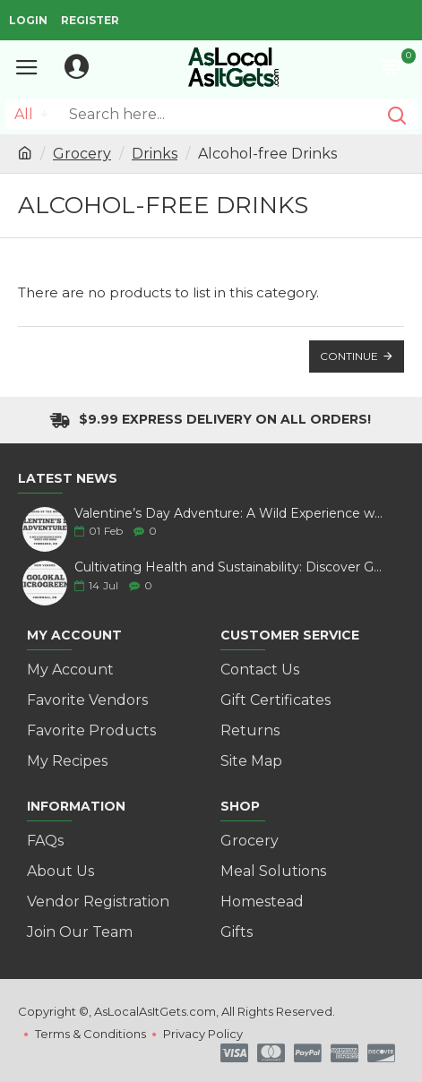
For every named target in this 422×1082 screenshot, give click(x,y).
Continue (349, 356)
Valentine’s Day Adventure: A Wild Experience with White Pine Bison (228, 513)
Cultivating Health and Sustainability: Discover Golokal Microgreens (228, 567)
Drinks (154, 153)
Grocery (82, 153)
